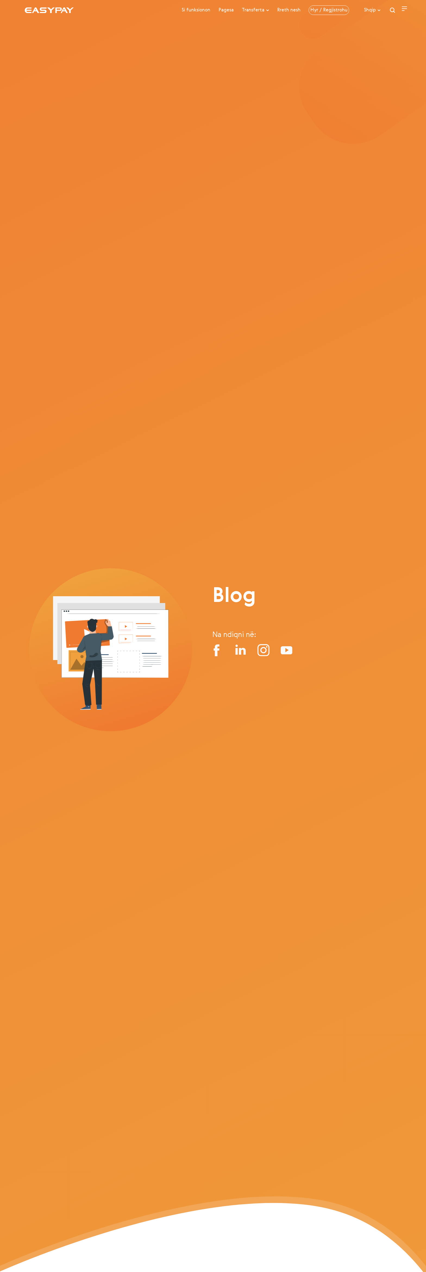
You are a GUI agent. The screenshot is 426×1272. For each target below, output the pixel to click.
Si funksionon (196, 10)
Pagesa (226, 10)
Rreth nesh (288, 10)
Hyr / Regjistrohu (328, 10)
